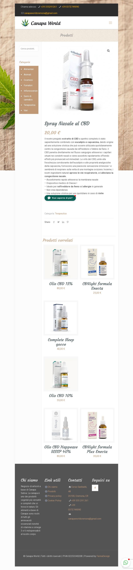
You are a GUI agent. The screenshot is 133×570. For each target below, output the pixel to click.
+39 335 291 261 (79, 500)
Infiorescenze (30, 90)
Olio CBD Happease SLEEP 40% (61, 449)
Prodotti (50, 491)
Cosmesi (28, 80)
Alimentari (29, 69)
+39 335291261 (49, 6)
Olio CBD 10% (61, 395)
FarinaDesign (103, 556)
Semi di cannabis (28, 98)
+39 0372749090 (70, 6)
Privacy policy (55, 496)
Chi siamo (52, 487)
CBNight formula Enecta (97, 286)
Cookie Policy (54, 500)
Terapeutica (60, 213)
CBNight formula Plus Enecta (97, 449)
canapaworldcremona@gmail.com (40, 13)
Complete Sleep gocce (61, 342)
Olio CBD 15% (61, 283)
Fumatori (28, 85)
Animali (27, 74)
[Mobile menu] (110, 22)
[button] (60, 198)
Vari (26, 110)
